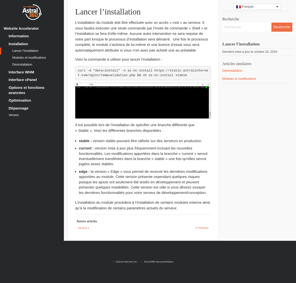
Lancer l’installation (25, 51)
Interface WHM (21, 72)
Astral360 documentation (158, 261)
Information (19, 36)
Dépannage (18, 108)
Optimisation (20, 100)
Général (82, 228)
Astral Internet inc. (127, 261)
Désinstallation (22, 64)
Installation (18, 44)
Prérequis (203, 228)
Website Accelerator (21, 28)
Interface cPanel (23, 80)
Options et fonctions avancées (26, 90)
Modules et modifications (29, 57)
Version (14, 115)
